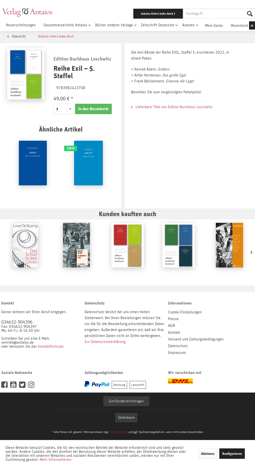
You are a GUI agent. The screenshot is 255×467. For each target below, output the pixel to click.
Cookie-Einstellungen (185, 312)
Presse (173, 319)
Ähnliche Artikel (61, 129)
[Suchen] (250, 14)
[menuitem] (166, 14)
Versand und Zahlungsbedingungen (196, 339)
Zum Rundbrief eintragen (126, 401)
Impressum (177, 353)
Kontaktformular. (51, 346)
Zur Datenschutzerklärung (105, 342)
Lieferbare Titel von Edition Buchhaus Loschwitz (171, 107)
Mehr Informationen (55, 460)
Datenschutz (178, 346)
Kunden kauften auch (127, 214)
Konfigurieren (232, 454)
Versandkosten (119, 432)
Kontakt (174, 332)
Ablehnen (207, 454)
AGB (171, 326)
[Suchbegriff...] (219, 14)
